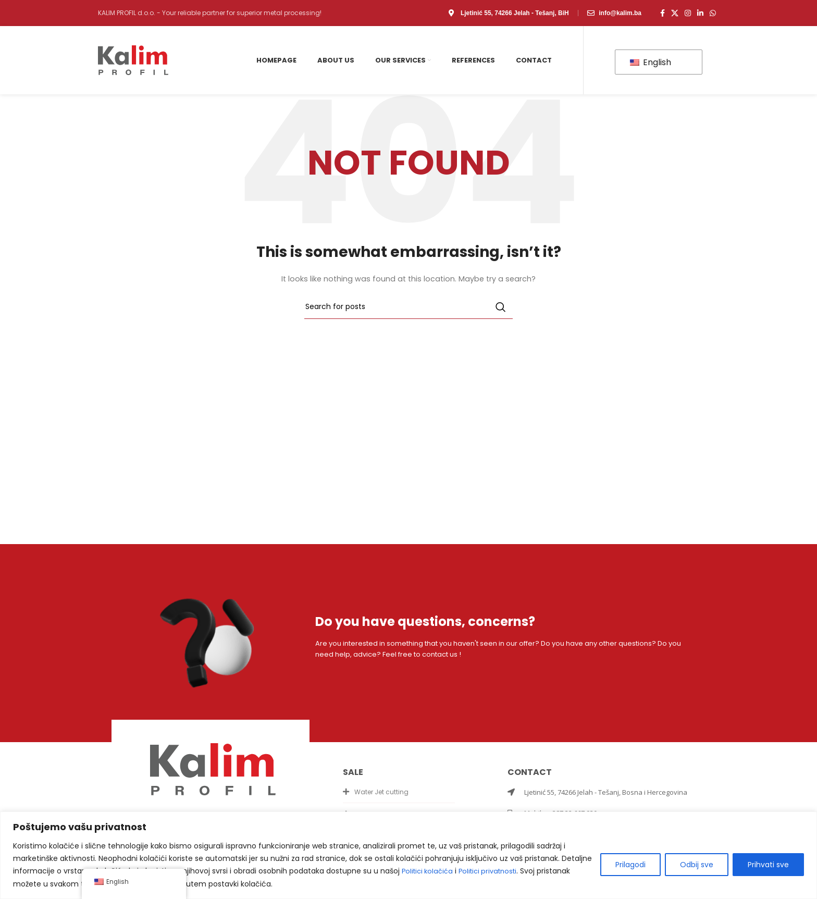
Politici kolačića (429, 871)
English (650, 62)
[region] (408, 855)
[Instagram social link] (688, 13)
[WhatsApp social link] (713, 13)
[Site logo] (133, 60)
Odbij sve (696, 865)
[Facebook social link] (662, 13)
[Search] (408, 307)
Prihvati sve (768, 865)
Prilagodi (630, 865)
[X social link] (675, 13)
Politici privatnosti (494, 871)
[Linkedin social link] (700, 13)
